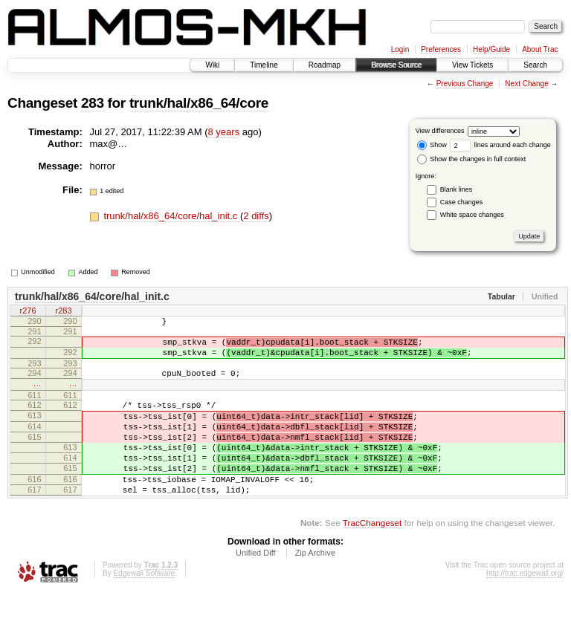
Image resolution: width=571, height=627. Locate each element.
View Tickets (472, 65)
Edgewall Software (144, 606)
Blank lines (456, 189)
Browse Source (396, 65)
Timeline (263, 65)
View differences (440, 130)
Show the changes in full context (471, 159)
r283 (63, 312)
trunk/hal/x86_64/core (198, 103)
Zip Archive (315, 586)
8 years (224, 131)
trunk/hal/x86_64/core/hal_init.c (171, 215)
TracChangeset (372, 556)
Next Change (526, 83)
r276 (27, 312)
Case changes (461, 202)
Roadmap (325, 65)
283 (92, 103)
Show (432, 145)
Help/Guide (491, 49)
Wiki (212, 65)
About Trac (540, 49)
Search (535, 65)
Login (400, 49)
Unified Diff (256, 586)
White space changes (472, 214)
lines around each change (500, 145)
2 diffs (255, 215)
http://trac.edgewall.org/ (525, 606)
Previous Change (465, 83)
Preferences (441, 49)
